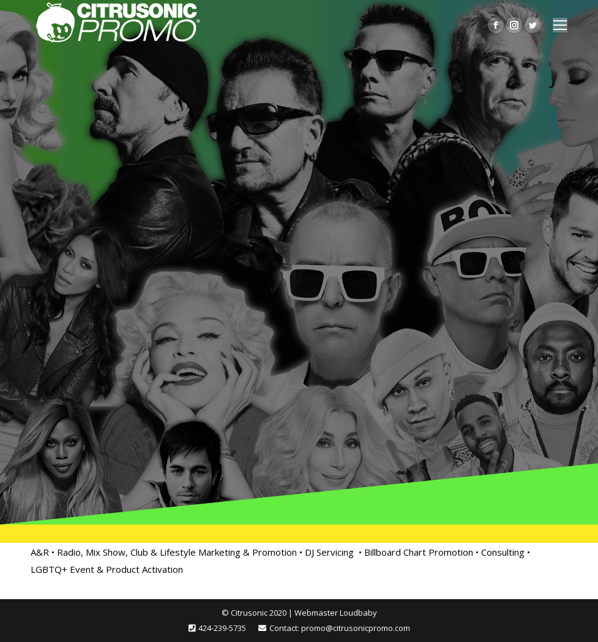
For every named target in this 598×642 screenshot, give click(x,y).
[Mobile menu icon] (560, 25)
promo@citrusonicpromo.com (355, 627)
